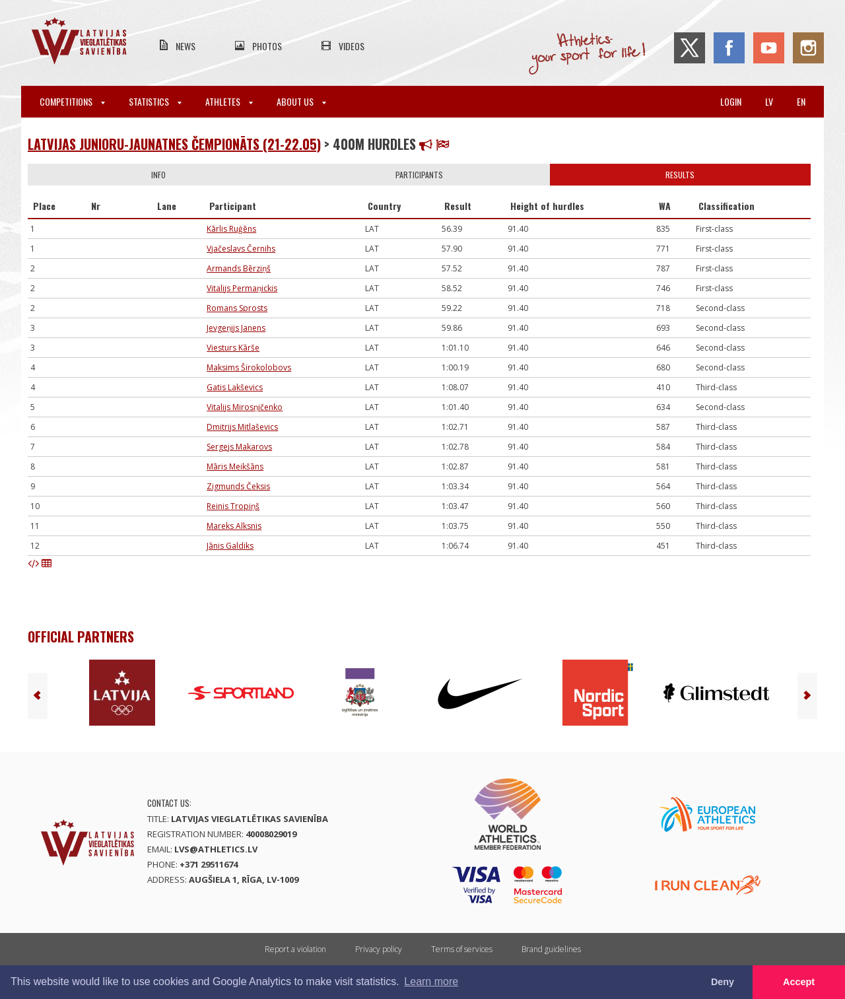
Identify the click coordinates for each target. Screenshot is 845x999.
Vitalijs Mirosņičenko (245, 407)
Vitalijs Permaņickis (242, 288)
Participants (419, 174)
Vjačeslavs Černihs (241, 248)
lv (769, 101)
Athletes (229, 101)
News (185, 46)
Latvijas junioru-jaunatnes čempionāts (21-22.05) (174, 144)
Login (730, 101)
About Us (301, 101)
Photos (267, 46)
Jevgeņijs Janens (236, 327)
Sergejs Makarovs (239, 446)
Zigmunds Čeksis (238, 486)
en (801, 101)
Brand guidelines (551, 949)
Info (158, 174)
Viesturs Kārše (233, 347)
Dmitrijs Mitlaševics (242, 426)
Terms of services (461, 949)
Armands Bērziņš (239, 268)
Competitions (72, 101)
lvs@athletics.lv (215, 849)
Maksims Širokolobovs (249, 367)
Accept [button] (799, 982)
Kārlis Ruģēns (231, 228)
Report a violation (295, 949)
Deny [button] (722, 982)
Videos (351, 46)
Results (679, 174)
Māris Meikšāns (235, 466)
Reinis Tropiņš (233, 506)
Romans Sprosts (237, 308)
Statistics (155, 101)
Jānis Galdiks (230, 545)
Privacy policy (378, 949)
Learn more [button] (431, 981)
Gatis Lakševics (235, 387)
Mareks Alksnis (234, 526)
